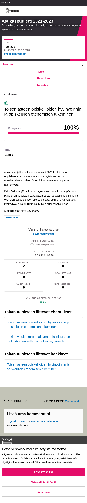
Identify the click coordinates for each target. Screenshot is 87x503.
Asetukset (43, 492)
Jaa (43, 302)
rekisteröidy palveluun (44, 421)
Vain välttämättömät (43, 482)
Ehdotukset (43, 78)
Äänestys (42, 85)
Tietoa (40, 71)
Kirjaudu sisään (16, 421)
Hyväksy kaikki (43, 472)
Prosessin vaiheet (15, 54)
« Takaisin (10, 94)
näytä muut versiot (43, 234)
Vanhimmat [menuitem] (72, 401)
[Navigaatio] (82, 10)
